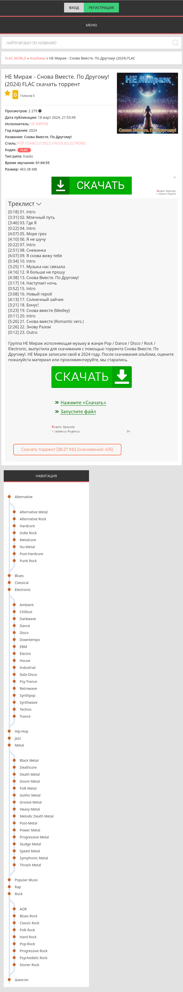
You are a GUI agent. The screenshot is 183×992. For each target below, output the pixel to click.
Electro (25, 653)
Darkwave (28, 618)
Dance (25, 625)
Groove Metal (31, 802)
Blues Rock (28, 916)
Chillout (26, 611)
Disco (24, 632)
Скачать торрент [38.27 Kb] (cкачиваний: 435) (67, 449)
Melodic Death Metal (37, 816)
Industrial (27, 667)
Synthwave (28, 702)
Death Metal (30, 774)
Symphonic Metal (34, 858)
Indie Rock (28, 532)
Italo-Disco (28, 674)
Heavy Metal (30, 809)
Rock (18, 893)
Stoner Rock (29, 964)
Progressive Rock (34, 950)
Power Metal (30, 830)
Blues (19, 575)
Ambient (27, 604)
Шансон (21, 979)
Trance (25, 716)
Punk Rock (28, 560)
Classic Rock (29, 923)
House (25, 660)
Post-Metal (28, 823)
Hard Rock (28, 936)
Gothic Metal (30, 795)
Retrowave (28, 688)
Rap (18, 886)
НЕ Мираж (39, 123)
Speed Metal (30, 851)
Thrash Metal (30, 865)
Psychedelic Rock (33, 957)
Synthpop (27, 695)
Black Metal (29, 760)
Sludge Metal (30, 844)
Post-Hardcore (31, 553)
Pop (20, 143)
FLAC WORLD (15, 58)
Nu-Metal (27, 546)
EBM (23, 646)
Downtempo (30, 639)
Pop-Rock (27, 943)
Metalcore (28, 539)
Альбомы (38, 58)
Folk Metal (28, 788)
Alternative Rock (33, 519)
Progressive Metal (34, 837)
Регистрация (101, 7)
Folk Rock (27, 930)
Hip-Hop (21, 731)
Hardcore (27, 526)
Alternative (23, 496)
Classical (22, 582)
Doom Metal (30, 781)
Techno (25, 709)
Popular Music (26, 879)
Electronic (23, 589)
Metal (19, 745)
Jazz (18, 738)
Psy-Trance (28, 681)
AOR (23, 909)
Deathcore (28, 767)
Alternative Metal (34, 512)
